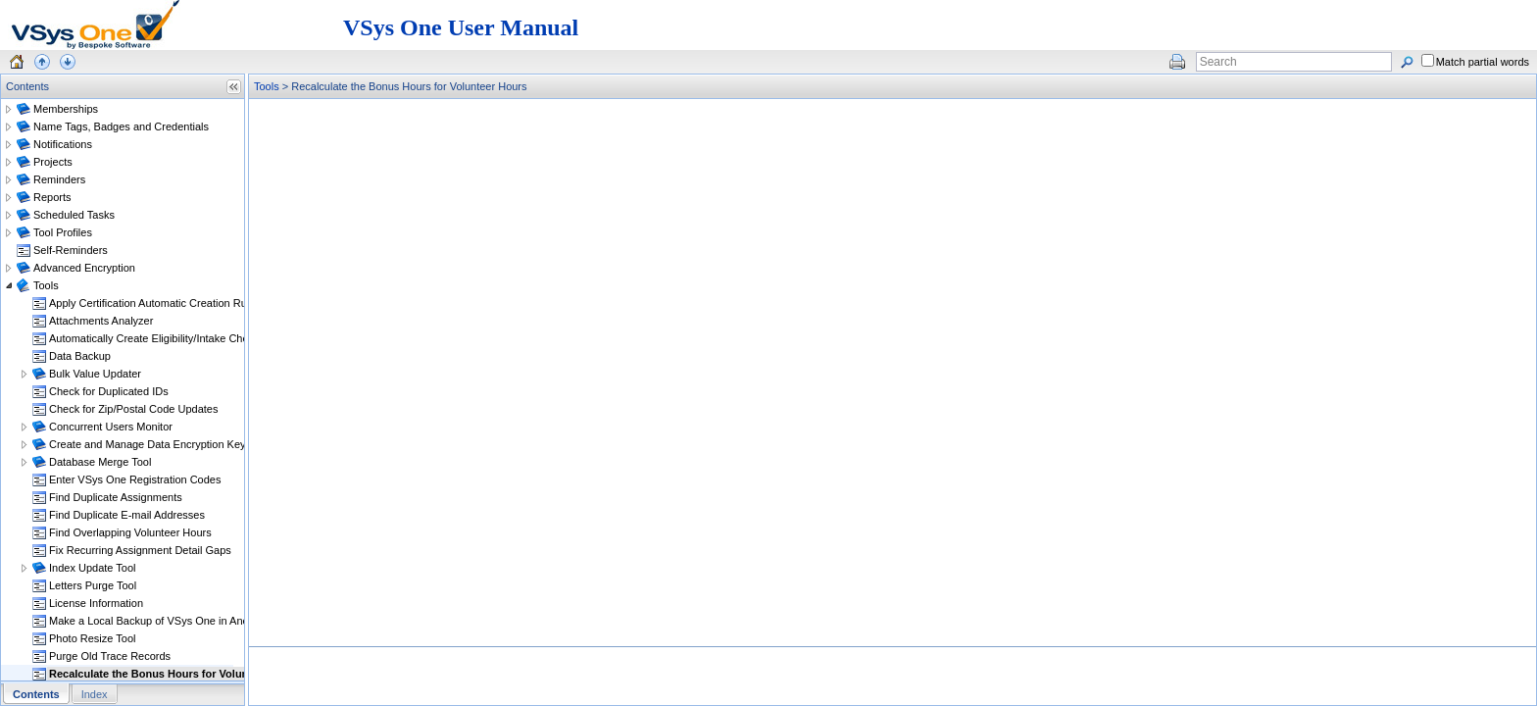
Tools (266, 86)
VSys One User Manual (460, 27)
